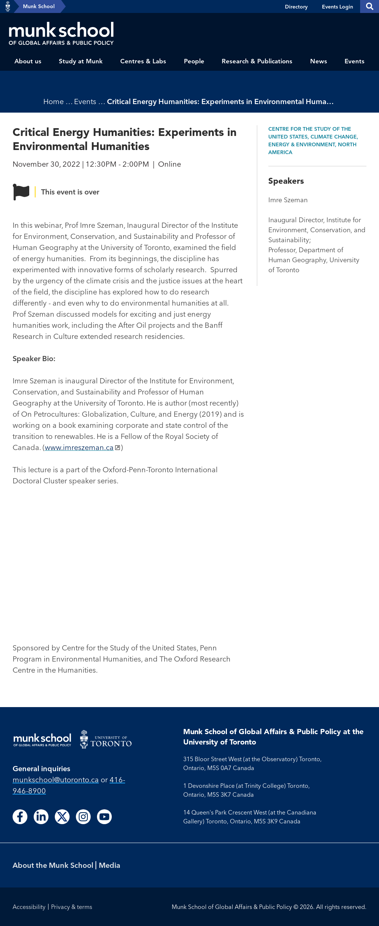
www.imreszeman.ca (79, 447)
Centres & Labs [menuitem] (143, 61)
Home (53, 101)
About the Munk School (53, 865)
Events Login (337, 6)
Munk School (39, 6)
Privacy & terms (71, 906)
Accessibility (29, 906)
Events (85, 101)
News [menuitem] (318, 61)
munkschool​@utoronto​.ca (56, 779)
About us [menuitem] (27, 61)
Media (109, 865)
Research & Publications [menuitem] (257, 61)
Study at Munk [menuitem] (81, 61)
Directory (296, 6)
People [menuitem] (194, 61)
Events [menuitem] (355, 61)
